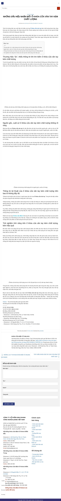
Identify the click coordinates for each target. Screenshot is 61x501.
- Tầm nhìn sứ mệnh (37, 460)
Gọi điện (3, 479)
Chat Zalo (3, 484)
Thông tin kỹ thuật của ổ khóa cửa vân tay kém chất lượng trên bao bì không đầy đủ (23, 51)
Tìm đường (3, 493)
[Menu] (2, 3)
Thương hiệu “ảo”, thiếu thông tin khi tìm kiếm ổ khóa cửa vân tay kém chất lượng (23, 47)
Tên (4, 381)
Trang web (5, 394)
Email (4, 387)
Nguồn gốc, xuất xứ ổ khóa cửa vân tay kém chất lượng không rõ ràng (20, 49)
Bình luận (5, 368)
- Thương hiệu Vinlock (37, 454)
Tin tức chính (30, 14)
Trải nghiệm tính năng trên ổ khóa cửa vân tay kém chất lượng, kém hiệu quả (22, 52)
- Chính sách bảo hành (37, 424)
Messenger (3, 488)
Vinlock (5, 301)
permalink (41, 330)
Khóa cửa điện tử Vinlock (36, 23)
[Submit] (58, 8)
